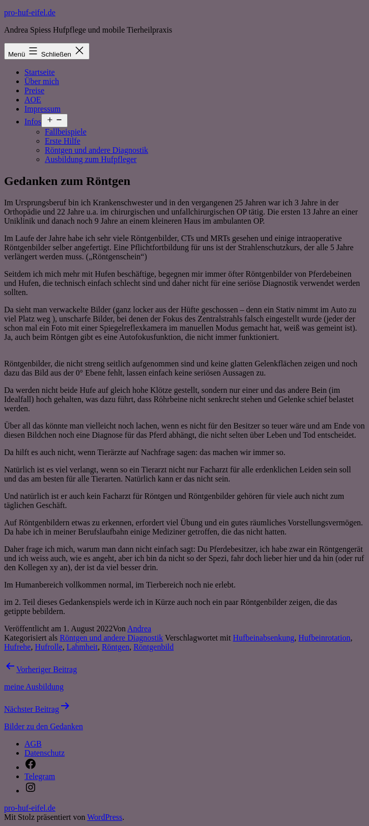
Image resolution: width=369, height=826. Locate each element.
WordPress (104, 817)
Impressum (42, 108)
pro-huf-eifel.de (29, 12)
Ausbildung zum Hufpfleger (90, 159)
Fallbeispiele (66, 131)
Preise (34, 90)
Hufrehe (17, 647)
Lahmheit (82, 647)
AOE (32, 99)
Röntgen (115, 647)
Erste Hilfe (62, 141)
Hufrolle (48, 647)
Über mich (41, 81)
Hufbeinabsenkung (263, 637)
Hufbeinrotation (324, 637)
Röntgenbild (153, 647)
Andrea (139, 628)
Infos (32, 121)
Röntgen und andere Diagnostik (96, 150)
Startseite (39, 72)
